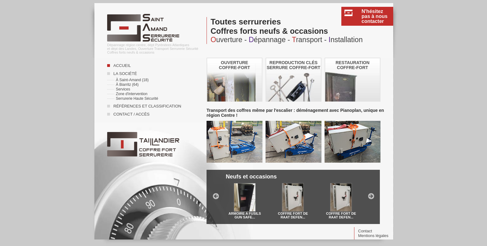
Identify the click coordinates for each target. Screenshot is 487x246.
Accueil (122, 65)
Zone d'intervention (132, 94)
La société (125, 73)
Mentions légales (373, 235)
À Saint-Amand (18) (132, 80)
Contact (365, 231)
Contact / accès (131, 114)
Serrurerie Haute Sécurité (137, 98)
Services (123, 89)
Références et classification (147, 106)
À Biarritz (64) (127, 84)
